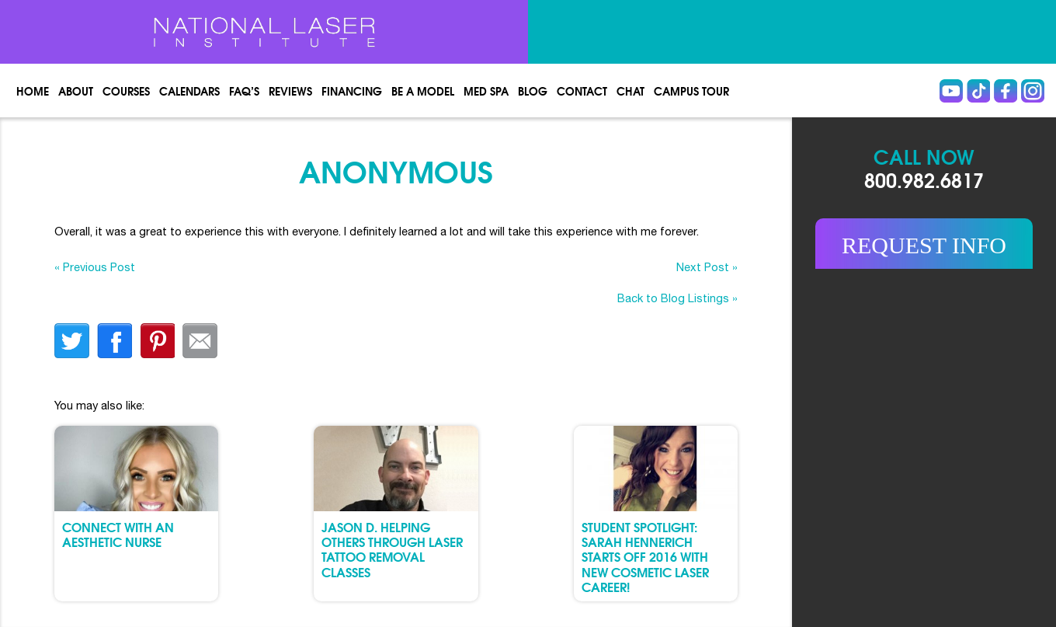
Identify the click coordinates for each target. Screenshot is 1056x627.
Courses (126, 90)
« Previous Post (94, 266)
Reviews (290, 90)
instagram (1032, 91)
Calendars (189, 90)
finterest (157, 340)
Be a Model (422, 90)
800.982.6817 (924, 179)
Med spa (486, 90)
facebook (114, 340)
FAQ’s (244, 90)
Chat (630, 90)
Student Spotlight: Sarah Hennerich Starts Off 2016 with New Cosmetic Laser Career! (645, 556)
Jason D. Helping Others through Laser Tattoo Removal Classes (392, 549)
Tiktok (978, 91)
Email (199, 340)
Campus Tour (691, 90)
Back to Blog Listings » (677, 298)
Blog (532, 90)
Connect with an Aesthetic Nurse (118, 534)
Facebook (1005, 91)
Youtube (951, 91)
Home (32, 90)
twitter (71, 340)
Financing (351, 90)
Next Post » (707, 266)
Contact (582, 90)
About (75, 90)
